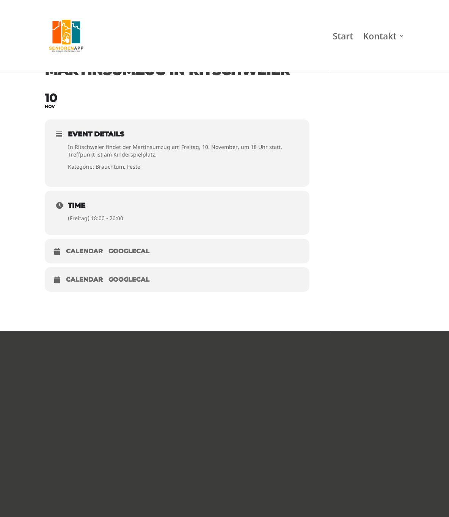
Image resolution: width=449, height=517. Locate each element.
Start (343, 37)
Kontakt (380, 37)
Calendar (84, 251)
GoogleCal (128, 251)
